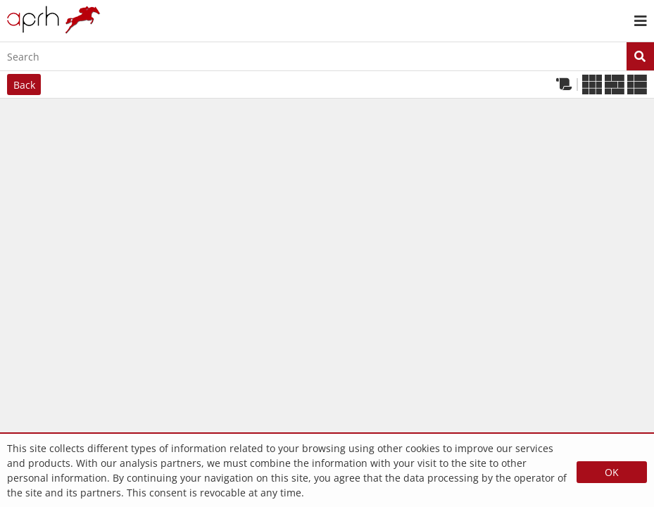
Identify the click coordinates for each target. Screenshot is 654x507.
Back (24, 85)
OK (612, 472)
